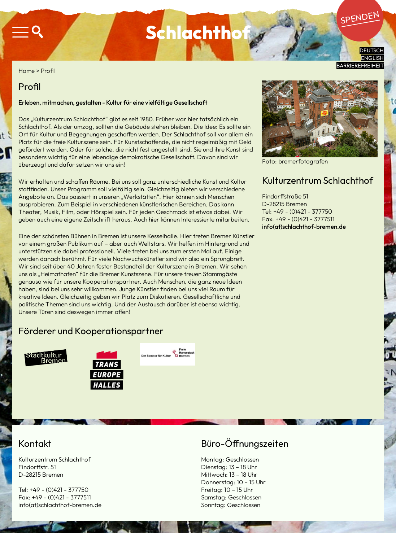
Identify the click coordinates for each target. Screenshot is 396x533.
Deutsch (372, 50)
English (372, 57)
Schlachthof (198, 32)
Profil (48, 70)
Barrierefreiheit (360, 65)
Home (27, 70)
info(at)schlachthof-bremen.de (304, 226)
